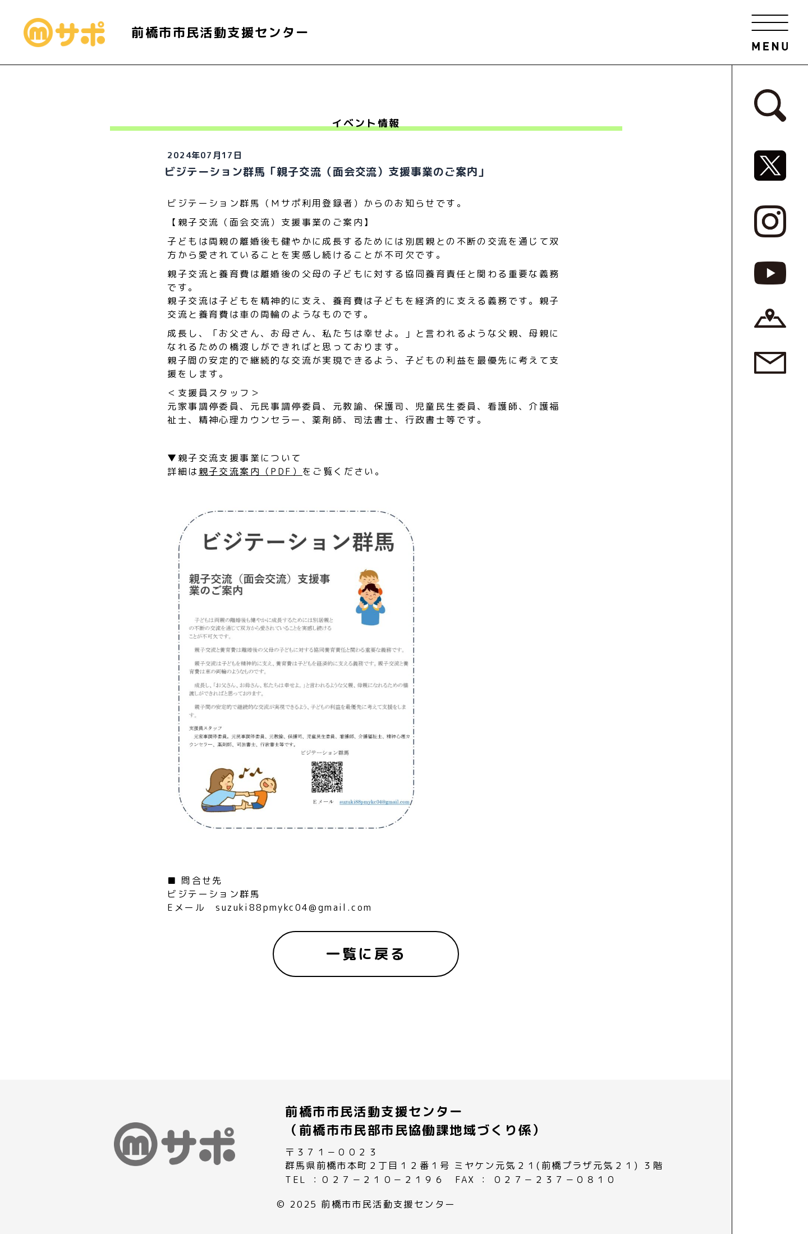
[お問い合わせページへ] (770, 362)
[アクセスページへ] (770, 317)
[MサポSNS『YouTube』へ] (770, 272)
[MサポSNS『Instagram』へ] (770, 220)
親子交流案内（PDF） (250, 471)
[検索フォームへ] (770, 104)
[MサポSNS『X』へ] (770, 165)
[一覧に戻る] (366, 954)
